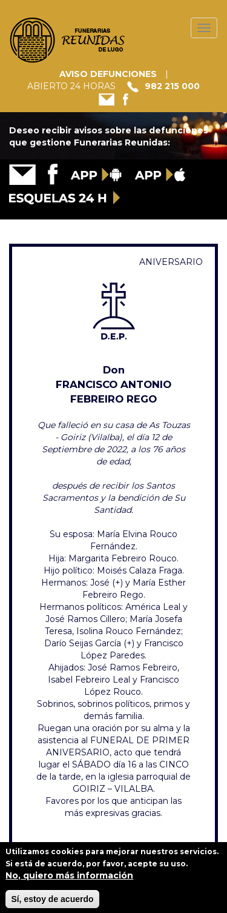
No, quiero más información (69, 879)
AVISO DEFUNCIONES (108, 74)
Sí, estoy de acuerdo (52, 903)
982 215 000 (172, 86)
